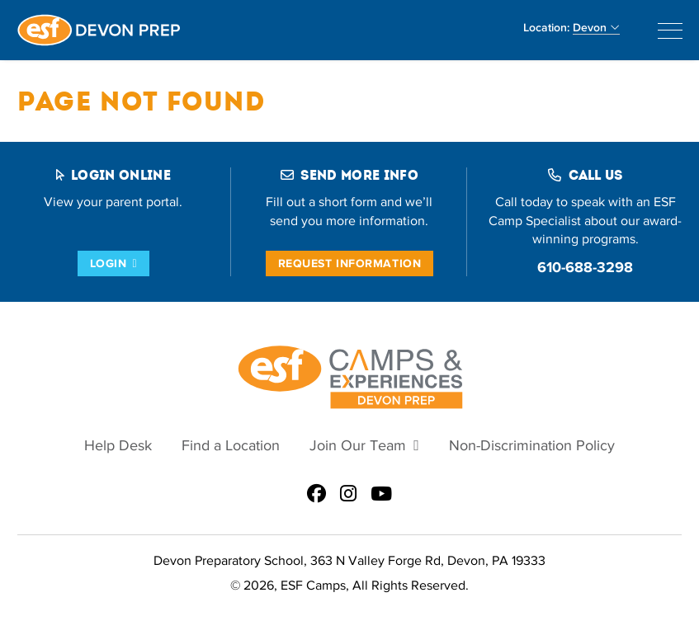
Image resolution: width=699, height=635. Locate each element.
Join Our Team (357, 446)
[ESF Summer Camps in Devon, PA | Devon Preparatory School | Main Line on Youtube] (381, 495)
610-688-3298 (585, 267)
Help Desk (118, 446)
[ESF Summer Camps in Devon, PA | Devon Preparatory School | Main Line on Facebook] (316, 495)
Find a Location (231, 446)
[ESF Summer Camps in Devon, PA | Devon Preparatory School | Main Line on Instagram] (348, 495)
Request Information (350, 263)
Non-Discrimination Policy (532, 446)
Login (108, 263)
